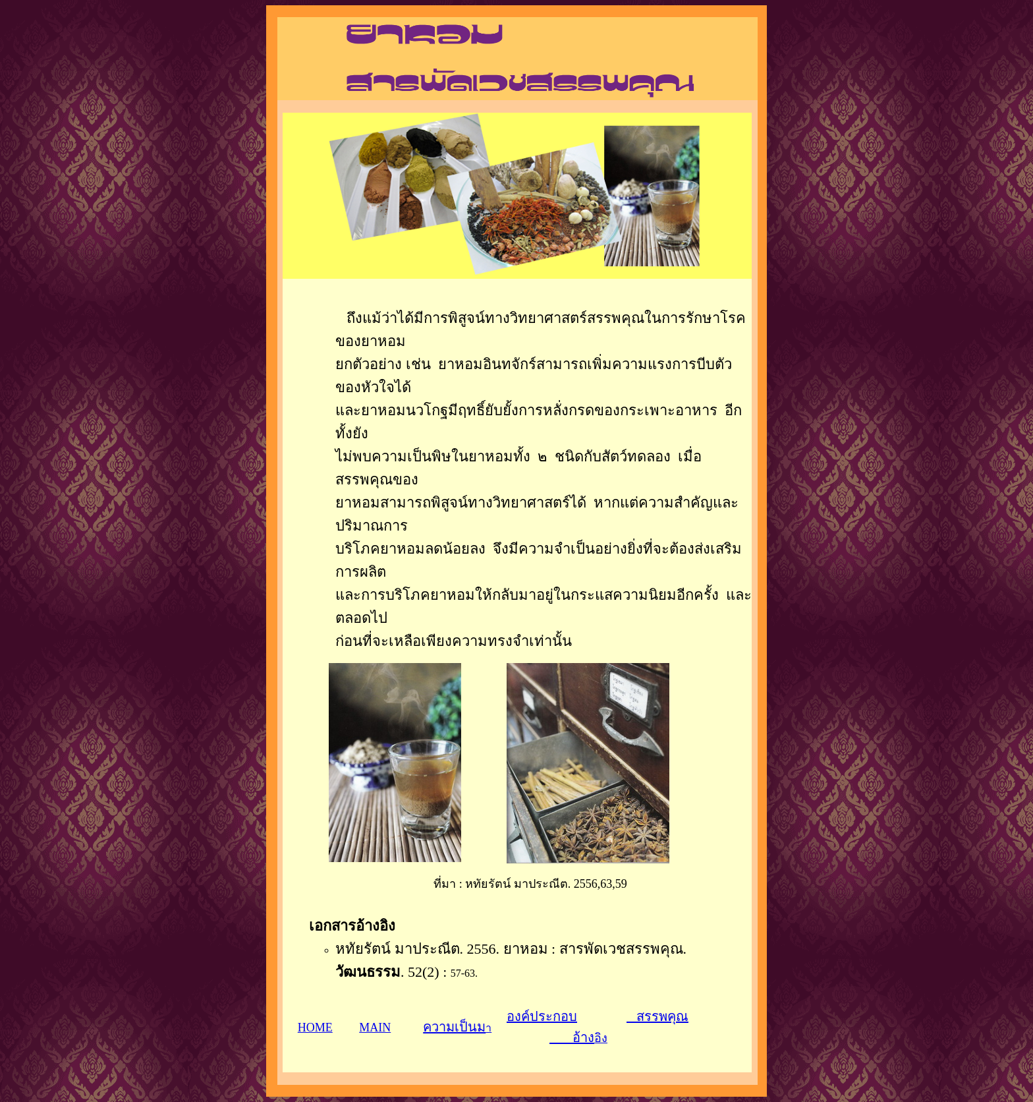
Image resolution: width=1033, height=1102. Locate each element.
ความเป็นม (454, 1027)
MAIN (375, 1027)
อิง (600, 1038)
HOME (315, 1027)
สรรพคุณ (657, 1016)
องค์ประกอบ (542, 1016)
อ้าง (571, 1037)
